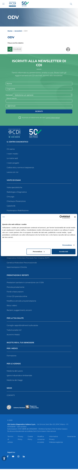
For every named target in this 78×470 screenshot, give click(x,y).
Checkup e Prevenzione (16, 202)
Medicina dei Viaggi (15, 381)
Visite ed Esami (14, 181)
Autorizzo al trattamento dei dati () (41, 119)
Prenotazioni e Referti (18, 276)
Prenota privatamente (15, 288)
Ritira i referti (12, 307)
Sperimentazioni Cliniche (17, 268)
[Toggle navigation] (3, 4)
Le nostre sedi (12, 159)
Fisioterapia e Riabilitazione (18, 211)
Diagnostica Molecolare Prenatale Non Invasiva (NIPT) (28, 259)
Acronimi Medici (13, 336)
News (9, 389)
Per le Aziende (14, 365)
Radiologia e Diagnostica (17, 193)
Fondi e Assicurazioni (15, 293)
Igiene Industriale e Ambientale (19, 376)
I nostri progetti (13, 164)
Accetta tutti (63, 251)
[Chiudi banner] (75, 217)
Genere (9, 96)
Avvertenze (71, 437)
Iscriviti (39, 112)
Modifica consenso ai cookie (40, 440)
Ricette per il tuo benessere (20, 344)
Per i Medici (12, 349)
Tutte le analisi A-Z (14, 331)
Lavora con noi (12, 173)
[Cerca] (71, 4)
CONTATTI (11, 396)
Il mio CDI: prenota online (17, 297)
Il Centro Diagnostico (17, 143)
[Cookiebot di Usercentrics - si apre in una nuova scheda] (61, 217)
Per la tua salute (15, 319)
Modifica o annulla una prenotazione (21, 302)
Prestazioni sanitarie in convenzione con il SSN (25, 283)
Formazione (11, 357)
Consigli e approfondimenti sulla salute (22, 326)
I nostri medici (12, 155)
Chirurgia (10, 198)
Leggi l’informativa (52, 119)
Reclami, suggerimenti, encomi (19, 311)
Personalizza (67, 245)
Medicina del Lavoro (15, 372)
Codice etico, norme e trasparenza (20, 169)
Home (10, 31)
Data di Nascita (12, 99)
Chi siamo (11, 150)
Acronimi (18, 31)
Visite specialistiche (14, 188)
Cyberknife (11, 207)
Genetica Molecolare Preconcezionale (22, 264)
